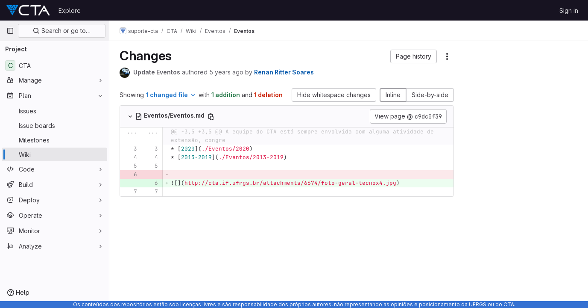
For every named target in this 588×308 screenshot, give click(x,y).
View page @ (408, 116)
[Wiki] (54, 154)
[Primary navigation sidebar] (10, 31)
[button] (413, 56)
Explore (70, 10)
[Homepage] (28, 10)
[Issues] (54, 111)
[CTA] (54, 65)
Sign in (568, 10)
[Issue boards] (54, 125)
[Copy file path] (211, 116)
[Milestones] (54, 140)
